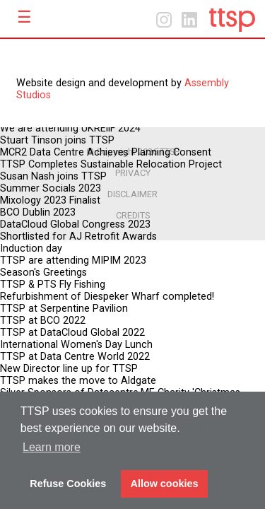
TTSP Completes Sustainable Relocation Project (111, 164)
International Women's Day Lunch (76, 345)
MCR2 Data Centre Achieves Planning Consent (105, 152)
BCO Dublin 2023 (38, 212)
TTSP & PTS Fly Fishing (52, 285)
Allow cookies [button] (165, 483)
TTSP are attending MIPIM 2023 (73, 261)
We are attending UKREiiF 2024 (70, 128)
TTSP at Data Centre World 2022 (75, 357)
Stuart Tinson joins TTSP (57, 140)
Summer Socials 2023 (50, 188)
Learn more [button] (52, 447)
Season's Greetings (43, 273)
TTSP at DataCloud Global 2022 (72, 333)
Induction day (31, 248)
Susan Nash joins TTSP (53, 176)
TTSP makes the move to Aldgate (78, 381)
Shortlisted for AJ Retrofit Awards (78, 236)
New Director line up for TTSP (69, 369)
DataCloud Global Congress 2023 (75, 224)
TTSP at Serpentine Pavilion (64, 309)
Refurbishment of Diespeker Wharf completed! (107, 297)
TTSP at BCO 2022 (43, 321)
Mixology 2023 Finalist (50, 200)
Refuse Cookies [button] (68, 483)
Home (232, 20)
